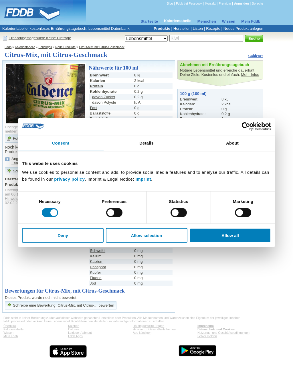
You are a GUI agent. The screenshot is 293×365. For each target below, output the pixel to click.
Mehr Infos (250, 74)
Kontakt (210, 3)
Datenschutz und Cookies (216, 329)
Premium (225, 3)
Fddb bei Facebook (189, 3)
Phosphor (98, 267)
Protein (96, 86)
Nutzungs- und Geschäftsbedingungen (223, 332)
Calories (73, 329)
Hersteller (181, 28)
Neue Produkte (65, 47)
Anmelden (241, 3)
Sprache (257, 3)
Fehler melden (207, 336)
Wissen (228, 21)
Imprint (143, 179)
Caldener (255, 56)
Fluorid (96, 278)
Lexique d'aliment (80, 332)
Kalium (96, 256)
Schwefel (97, 250)
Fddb (8, 47)
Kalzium (96, 261)
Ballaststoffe (100, 113)
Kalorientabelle (177, 21)
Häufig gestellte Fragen (148, 325)
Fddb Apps (75, 336)
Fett (93, 108)
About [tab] (232, 142)
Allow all (230, 235)
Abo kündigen (142, 332)
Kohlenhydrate (103, 91)
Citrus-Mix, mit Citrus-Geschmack (101, 47)
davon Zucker (103, 97)
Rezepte (213, 28)
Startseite (149, 21)
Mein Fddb (250, 21)
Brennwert (99, 75)
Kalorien (73, 325)
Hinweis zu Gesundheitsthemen (154, 329)
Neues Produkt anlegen (243, 28)
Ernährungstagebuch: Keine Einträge (40, 38)
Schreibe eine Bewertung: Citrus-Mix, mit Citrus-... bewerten (63, 305)
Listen (198, 28)
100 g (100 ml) (193, 93)
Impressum (205, 325)
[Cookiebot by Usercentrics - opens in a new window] (246, 126)
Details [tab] (146, 142)
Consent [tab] (61, 142)
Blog (170, 3)
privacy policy (69, 179)
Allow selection (146, 235)
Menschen (206, 21)
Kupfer (95, 272)
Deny (63, 235)
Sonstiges (45, 47)
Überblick (9, 325)
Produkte (162, 28)
